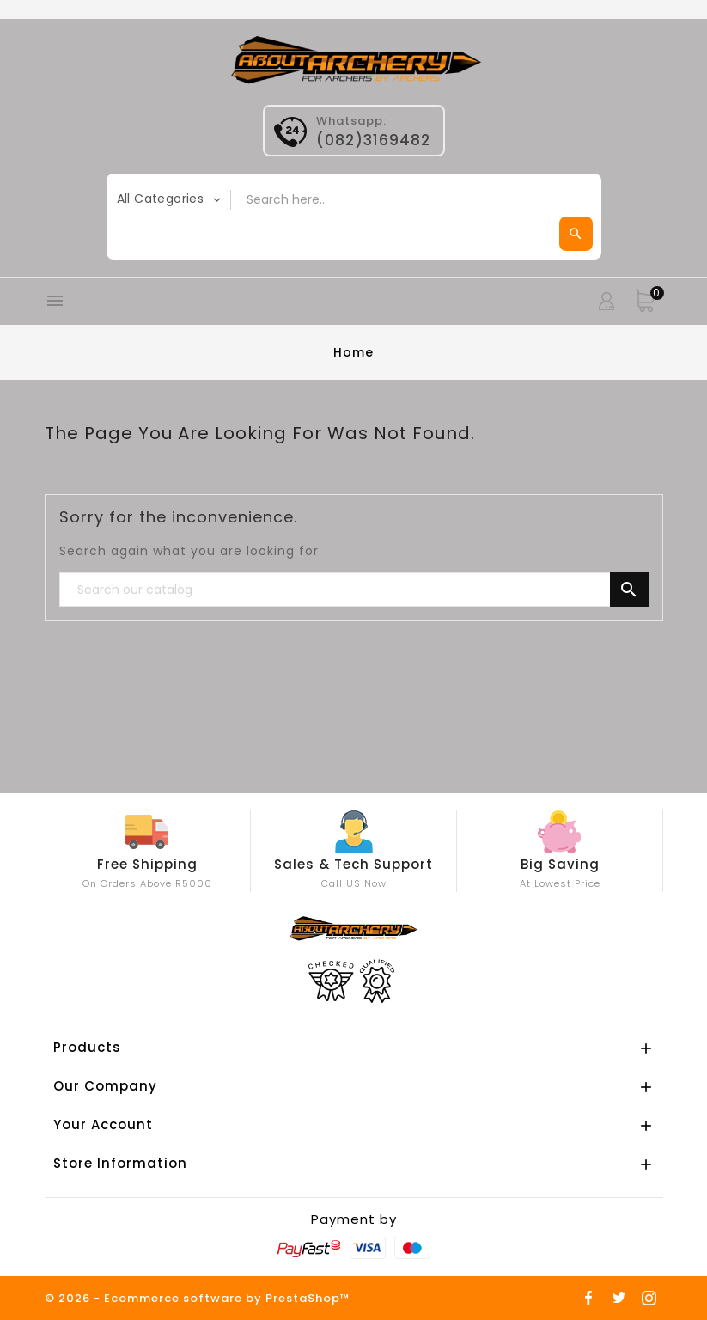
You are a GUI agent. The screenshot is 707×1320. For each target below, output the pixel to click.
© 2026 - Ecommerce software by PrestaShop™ (197, 1298)
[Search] (354, 590)
